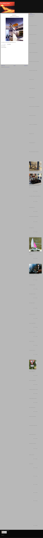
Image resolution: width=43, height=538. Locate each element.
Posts (3, 531)
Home (14, 65)
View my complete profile (32, 14)
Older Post (26, 65)
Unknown (31, 13)
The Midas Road (5, 3)
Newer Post (3, 65)
